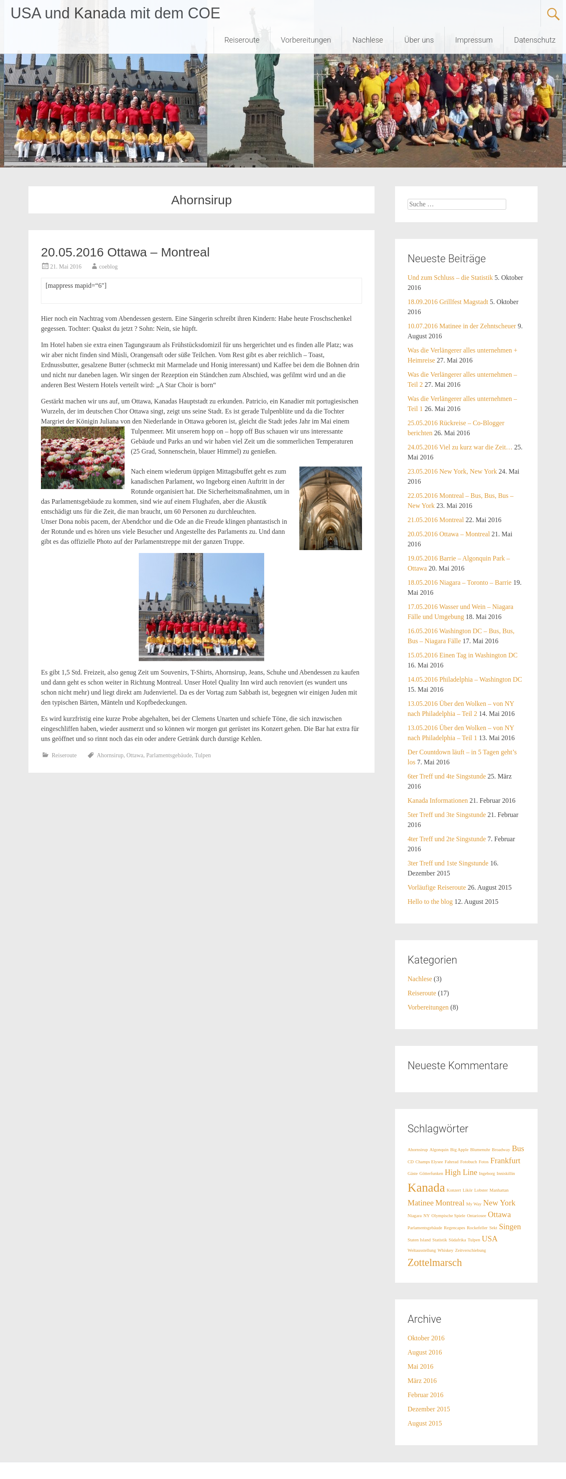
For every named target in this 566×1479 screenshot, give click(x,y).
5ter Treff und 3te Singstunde (447, 814)
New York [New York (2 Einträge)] (499, 1202)
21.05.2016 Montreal (436, 519)
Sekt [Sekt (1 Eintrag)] (493, 1227)
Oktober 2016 (426, 1338)
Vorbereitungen (306, 40)
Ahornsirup (110, 755)
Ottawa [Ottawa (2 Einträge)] (499, 1214)
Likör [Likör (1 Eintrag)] (468, 1190)
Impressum (474, 40)
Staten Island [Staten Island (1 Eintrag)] (419, 1240)
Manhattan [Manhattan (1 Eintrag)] (499, 1190)
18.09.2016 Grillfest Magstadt (448, 301)
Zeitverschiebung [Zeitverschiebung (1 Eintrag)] (470, 1250)
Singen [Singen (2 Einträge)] (510, 1226)
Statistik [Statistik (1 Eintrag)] (439, 1240)
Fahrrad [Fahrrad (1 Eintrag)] (452, 1161)
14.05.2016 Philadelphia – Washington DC (465, 679)
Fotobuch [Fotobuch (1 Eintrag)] (468, 1161)
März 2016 (422, 1380)
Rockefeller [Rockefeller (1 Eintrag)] (477, 1227)
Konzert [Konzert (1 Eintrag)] (454, 1190)
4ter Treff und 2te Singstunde (447, 838)
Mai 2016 (420, 1366)
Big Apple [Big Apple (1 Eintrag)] (459, 1149)
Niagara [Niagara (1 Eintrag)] (415, 1215)
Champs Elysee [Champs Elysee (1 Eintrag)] (429, 1161)
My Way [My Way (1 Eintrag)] (474, 1204)
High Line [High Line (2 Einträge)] (461, 1172)
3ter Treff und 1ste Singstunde (448, 863)
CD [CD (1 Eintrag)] (411, 1161)
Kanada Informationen (438, 800)
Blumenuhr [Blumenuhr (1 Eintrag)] (480, 1149)
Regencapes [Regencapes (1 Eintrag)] (454, 1227)
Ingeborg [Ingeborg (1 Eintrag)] (487, 1173)
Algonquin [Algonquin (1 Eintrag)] (439, 1149)
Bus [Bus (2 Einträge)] (518, 1148)
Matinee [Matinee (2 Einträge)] (420, 1202)
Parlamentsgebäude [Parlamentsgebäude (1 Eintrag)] (425, 1227)
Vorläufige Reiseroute (437, 887)
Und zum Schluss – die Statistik (450, 277)
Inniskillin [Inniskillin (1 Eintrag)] (506, 1173)
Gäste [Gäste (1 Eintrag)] (413, 1173)
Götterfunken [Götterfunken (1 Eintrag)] (431, 1173)
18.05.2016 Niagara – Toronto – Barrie (460, 582)
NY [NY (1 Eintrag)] (426, 1215)
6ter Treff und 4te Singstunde (447, 776)
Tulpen (202, 755)
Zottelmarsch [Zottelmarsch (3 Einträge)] (435, 1262)
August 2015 (425, 1423)
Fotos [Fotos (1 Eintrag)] (484, 1161)
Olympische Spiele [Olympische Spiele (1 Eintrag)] (448, 1215)
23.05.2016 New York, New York (452, 471)
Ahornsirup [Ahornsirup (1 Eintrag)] (418, 1149)
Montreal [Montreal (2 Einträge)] (449, 1202)
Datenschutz (535, 40)
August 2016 (425, 1352)
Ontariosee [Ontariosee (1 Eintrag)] (476, 1215)
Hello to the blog (430, 901)
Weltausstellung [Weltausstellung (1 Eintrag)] (422, 1250)
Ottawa (134, 755)
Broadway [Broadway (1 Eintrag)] (501, 1149)
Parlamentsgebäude (169, 755)
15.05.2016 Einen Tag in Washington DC (463, 655)
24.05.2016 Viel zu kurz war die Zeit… (460, 447)
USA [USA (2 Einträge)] (490, 1238)
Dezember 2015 (429, 1409)
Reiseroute (242, 40)
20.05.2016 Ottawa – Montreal (125, 252)
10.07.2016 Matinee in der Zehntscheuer (462, 326)
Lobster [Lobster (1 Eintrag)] (481, 1190)
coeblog (108, 267)
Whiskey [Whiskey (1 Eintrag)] (446, 1250)
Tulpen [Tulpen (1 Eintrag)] (474, 1240)
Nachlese (367, 40)
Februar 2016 (426, 1394)
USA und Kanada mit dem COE (115, 13)
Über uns (418, 40)
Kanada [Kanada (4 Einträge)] (426, 1187)
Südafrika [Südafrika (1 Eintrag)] (457, 1240)
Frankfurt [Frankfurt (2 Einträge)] (505, 1160)
